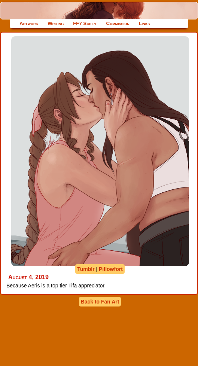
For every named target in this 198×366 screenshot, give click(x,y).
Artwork (28, 23)
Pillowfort (111, 269)
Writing (56, 23)
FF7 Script (85, 23)
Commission (118, 23)
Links (144, 23)
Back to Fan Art (100, 302)
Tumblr (85, 269)
